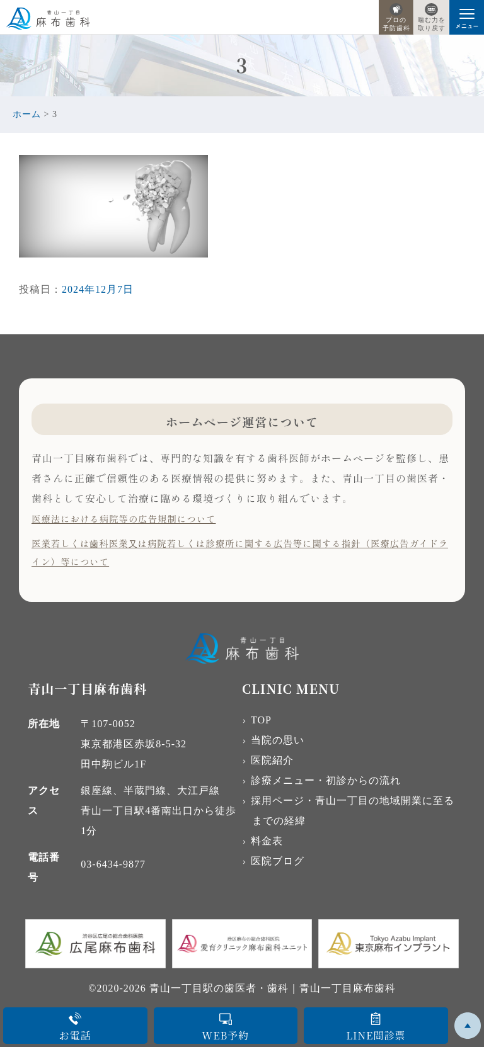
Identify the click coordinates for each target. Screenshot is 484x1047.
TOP (261, 720)
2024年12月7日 (98, 289)
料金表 (267, 840)
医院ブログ (277, 861)
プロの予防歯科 (396, 17)
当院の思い (277, 740)
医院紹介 (272, 760)
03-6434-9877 (113, 864)
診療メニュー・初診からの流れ (326, 780)
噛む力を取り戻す (432, 17)
